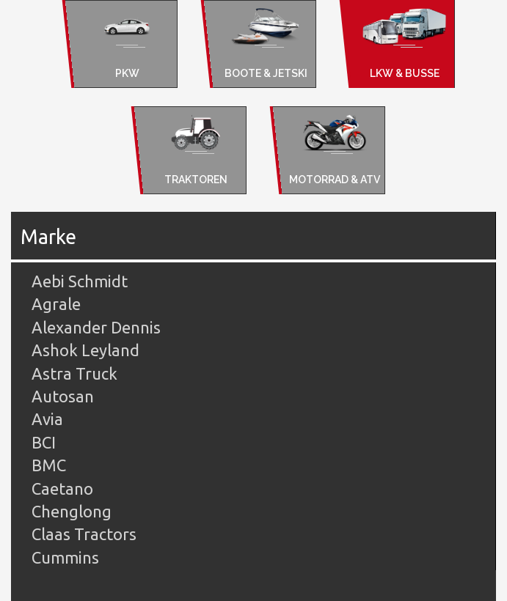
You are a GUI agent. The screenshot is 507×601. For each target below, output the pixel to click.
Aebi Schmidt (80, 281)
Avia (47, 419)
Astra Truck (74, 373)
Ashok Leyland (85, 350)
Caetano (62, 488)
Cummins (65, 557)
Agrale (56, 304)
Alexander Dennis (96, 327)
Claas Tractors (84, 534)
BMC (49, 465)
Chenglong (72, 511)
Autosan (63, 396)
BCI (44, 442)
